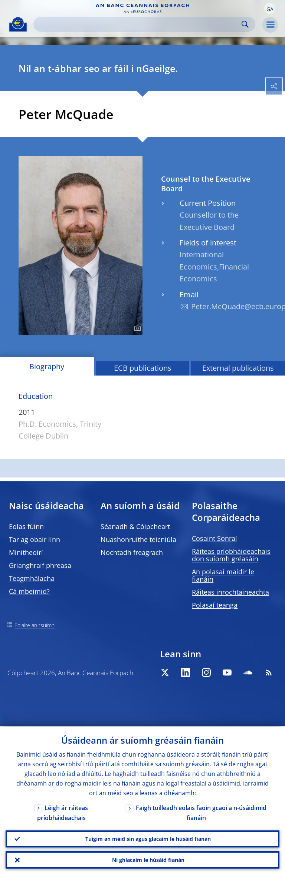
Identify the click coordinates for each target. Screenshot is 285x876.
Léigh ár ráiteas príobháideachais (62, 812)
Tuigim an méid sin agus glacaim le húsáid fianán (148, 838)
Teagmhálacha (32, 578)
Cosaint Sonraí (214, 538)
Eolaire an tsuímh (34, 625)
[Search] (138, 24)
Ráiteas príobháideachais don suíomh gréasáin (231, 555)
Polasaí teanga (215, 605)
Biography (46, 366)
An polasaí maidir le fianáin (223, 575)
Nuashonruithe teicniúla (138, 539)
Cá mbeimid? (29, 591)
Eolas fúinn (26, 526)
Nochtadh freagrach (132, 552)
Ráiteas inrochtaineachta (230, 592)
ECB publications (142, 368)
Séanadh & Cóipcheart (135, 526)
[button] (269, 8)
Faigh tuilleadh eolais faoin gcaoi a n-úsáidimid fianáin (201, 812)
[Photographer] (136, 328)
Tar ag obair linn (34, 539)
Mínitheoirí (26, 552)
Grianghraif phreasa (40, 565)
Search (245, 24)
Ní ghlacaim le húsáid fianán (148, 859)
